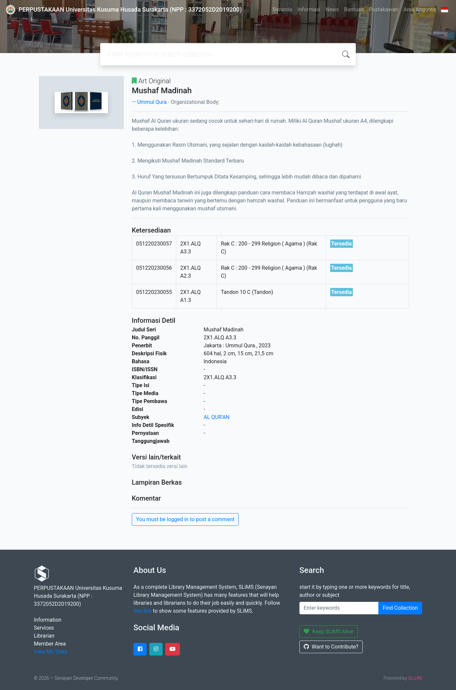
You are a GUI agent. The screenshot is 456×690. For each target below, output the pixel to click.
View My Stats (50, 652)
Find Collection (400, 608)
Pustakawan (383, 9)
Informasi (309, 9)
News (332, 9)
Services (44, 628)
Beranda (282, 9)
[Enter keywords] (339, 608)
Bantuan (354, 9)
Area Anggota (420, 9)
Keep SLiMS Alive (328, 631)
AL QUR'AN (217, 417)
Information (47, 620)
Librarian (44, 636)
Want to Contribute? (331, 647)
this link (142, 611)
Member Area (50, 644)
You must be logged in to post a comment (185, 519)
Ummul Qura (152, 102)
